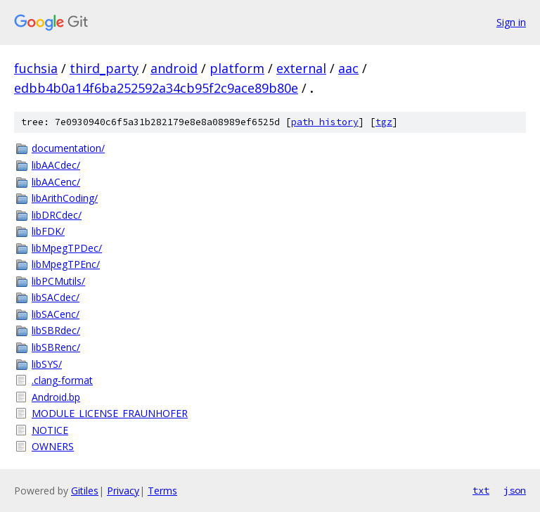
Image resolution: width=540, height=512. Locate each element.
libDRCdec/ (57, 215)
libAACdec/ (56, 165)
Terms (162, 490)
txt (480, 490)
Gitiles (84, 490)
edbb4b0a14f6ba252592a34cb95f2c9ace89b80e (156, 87)
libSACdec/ (55, 297)
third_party (104, 68)
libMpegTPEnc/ (66, 264)
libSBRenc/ (56, 347)
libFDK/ (48, 231)
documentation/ (68, 148)
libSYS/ (47, 364)
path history (325, 122)
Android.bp (56, 397)
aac (348, 68)
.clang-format (62, 380)
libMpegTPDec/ (67, 248)
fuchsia (36, 68)
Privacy (123, 490)
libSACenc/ (55, 314)
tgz (383, 122)
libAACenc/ (56, 181)
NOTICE (50, 430)
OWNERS (53, 446)
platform (237, 68)
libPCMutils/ (58, 281)
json (514, 490)
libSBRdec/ (56, 330)
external (301, 68)
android (174, 68)
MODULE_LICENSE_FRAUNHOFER (110, 413)
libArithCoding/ (65, 198)
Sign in (511, 22)
